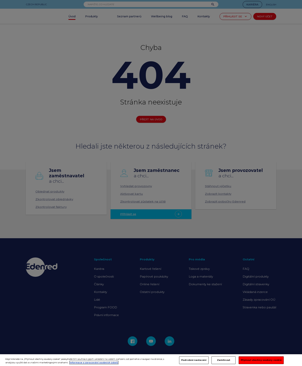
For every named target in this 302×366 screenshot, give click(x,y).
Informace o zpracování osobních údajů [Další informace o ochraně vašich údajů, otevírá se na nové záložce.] (94, 364)
